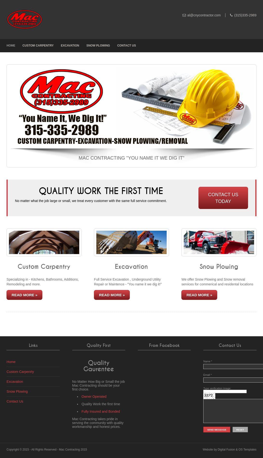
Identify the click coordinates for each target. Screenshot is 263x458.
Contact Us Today (223, 198)
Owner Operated (94, 396)
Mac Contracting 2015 (73, 449)
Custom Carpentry (37, 45)
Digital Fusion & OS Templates (237, 449)
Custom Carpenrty (20, 372)
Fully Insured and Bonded (101, 411)
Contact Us (126, 45)
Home (11, 45)
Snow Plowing (98, 45)
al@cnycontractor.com (204, 15)
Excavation (70, 45)
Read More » (24, 295)
